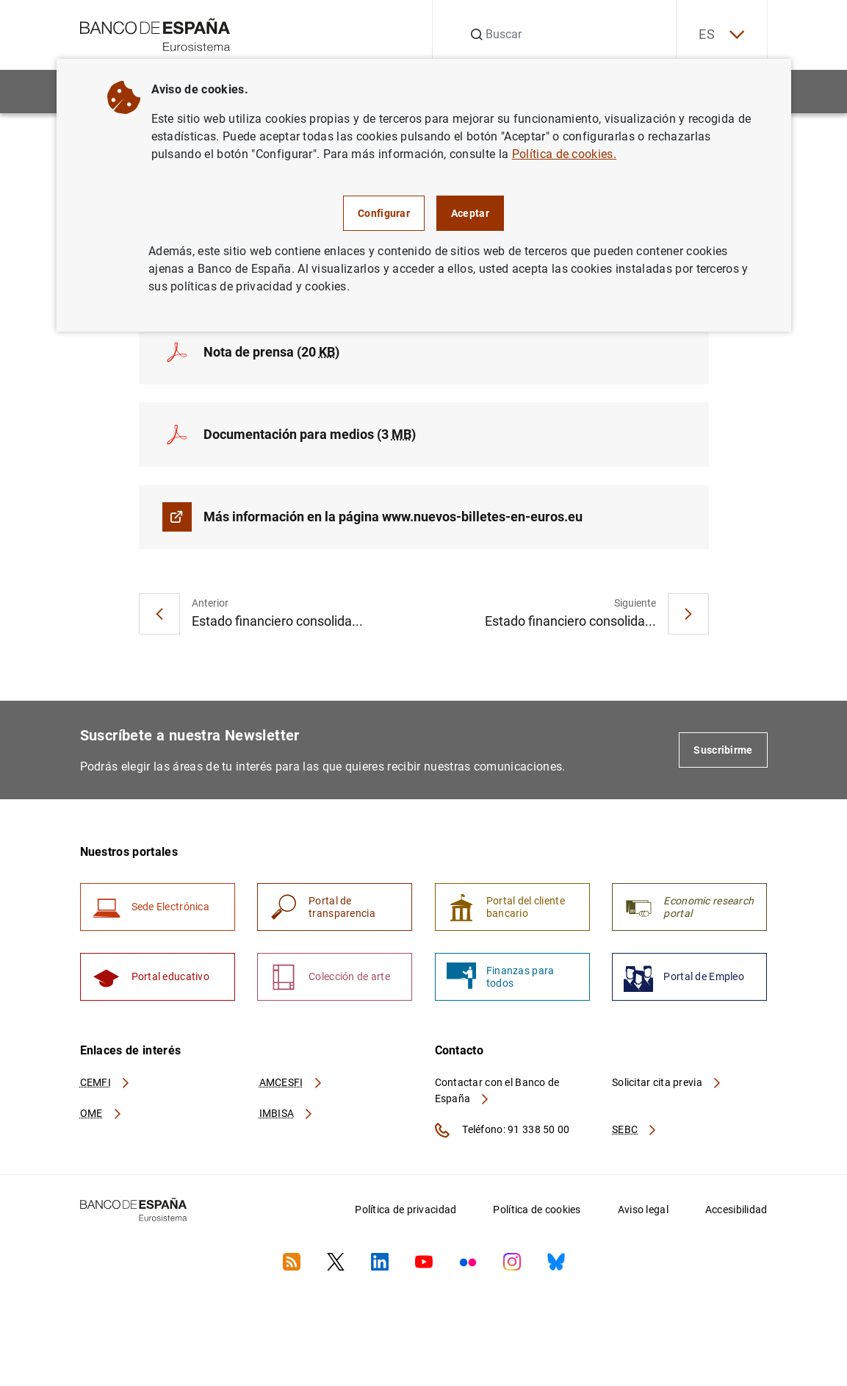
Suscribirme (722, 750)
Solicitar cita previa (667, 1082)
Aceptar (470, 213)
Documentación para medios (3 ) (309, 434)
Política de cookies (536, 1209)
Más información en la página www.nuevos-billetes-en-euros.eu (393, 516)
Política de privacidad (405, 1209)
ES (721, 34)
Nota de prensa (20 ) (271, 352)
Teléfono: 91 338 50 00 (502, 1130)
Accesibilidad (736, 1209)
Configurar (384, 213)
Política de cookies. (564, 154)
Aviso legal (643, 1209)
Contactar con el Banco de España (497, 1090)
